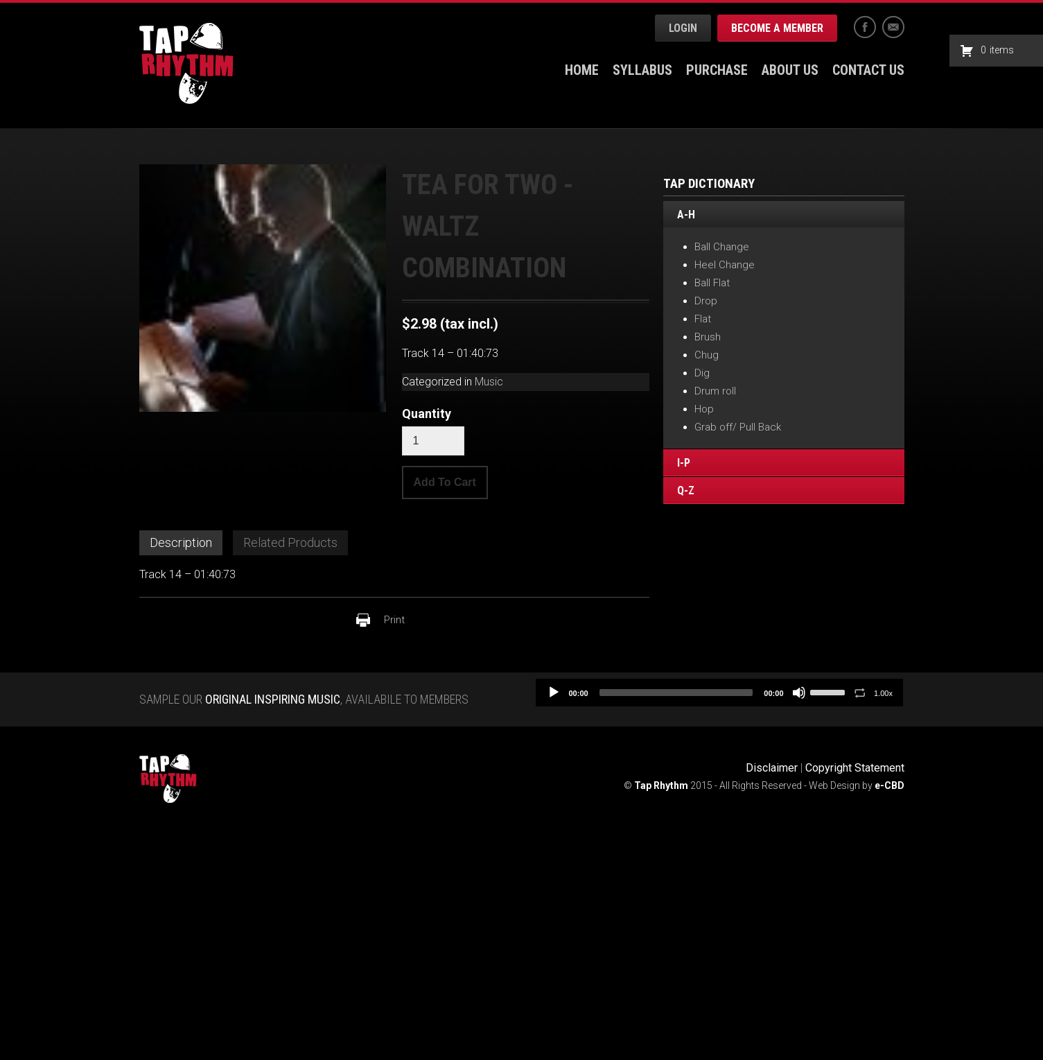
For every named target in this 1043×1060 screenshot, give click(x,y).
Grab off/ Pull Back (737, 427)
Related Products (290, 542)
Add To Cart (445, 482)
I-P (683, 463)
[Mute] (799, 693)
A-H (686, 214)
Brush (707, 337)
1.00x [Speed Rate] (883, 693)
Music (489, 381)
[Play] (554, 693)
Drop (705, 301)
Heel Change (724, 265)
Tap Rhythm (186, 63)
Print (394, 620)
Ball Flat (712, 283)
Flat (702, 319)
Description (181, 542)
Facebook (865, 27)
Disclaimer (772, 767)
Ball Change (721, 247)
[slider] (676, 692)
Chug (706, 355)
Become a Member (777, 28)
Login (683, 28)
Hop (704, 409)
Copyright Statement (854, 767)
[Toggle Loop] (860, 693)
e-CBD (889, 785)
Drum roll (715, 391)
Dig (702, 373)
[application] (719, 692)
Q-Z (685, 490)
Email (893, 27)
